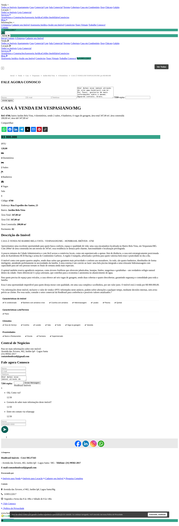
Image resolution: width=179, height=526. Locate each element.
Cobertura (75, 7)
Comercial (39, 7)
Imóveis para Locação (32, 481)
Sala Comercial (56, 7)
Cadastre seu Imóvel (21, 25)
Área (102, 7)
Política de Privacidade (115, 515)
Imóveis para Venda (11, 481)
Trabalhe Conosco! (97, 25)
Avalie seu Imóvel (56, 25)
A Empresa (6, 25)
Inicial (4, 38)
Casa (32, 7)
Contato (4, 27)
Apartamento (23, 7)
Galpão (116, 7)
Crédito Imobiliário (50, 17)
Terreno (66, 7)
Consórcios (64, 17)
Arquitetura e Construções (13, 17)
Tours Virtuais (81, 25)
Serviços (6, 15)
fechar (5, 36)
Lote (46, 7)
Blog (4, 20)
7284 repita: (7, 386)
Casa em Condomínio (90, 7)
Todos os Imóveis (9, 7)
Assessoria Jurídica (33, 17)
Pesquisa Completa (73, 481)
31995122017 (84, 58)
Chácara (108, 7)
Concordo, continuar (157, 515)
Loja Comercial (24, 12)
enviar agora (7, 102)
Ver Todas (161, 67)
